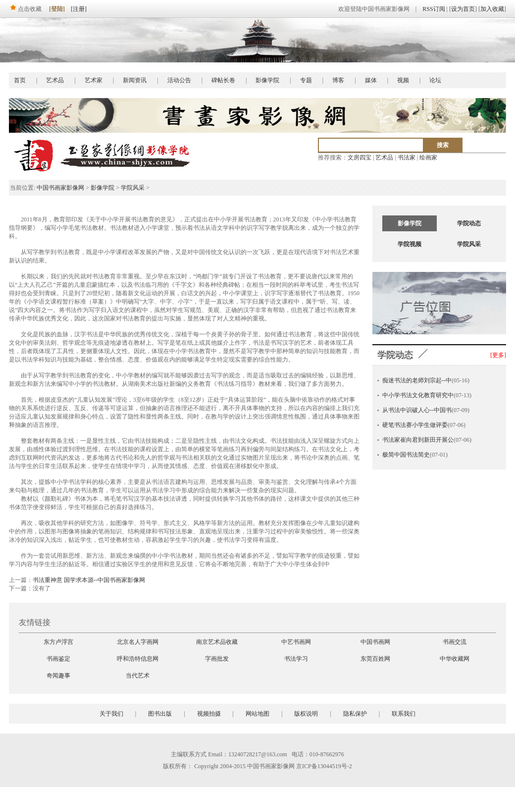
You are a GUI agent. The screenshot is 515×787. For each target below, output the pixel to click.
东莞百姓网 (375, 658)
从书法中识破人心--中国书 (417, 410)
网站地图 (257, 713)
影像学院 (267, 80)
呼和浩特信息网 (137, 658)
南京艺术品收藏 (217, 641)
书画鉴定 (58, 658)
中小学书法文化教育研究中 (418, 395)
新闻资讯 (135, 80)
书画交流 (454, 641)
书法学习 (296, 658)
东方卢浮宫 (58, 641)
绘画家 (428, 157)
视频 (403, 80)
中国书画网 (375, 641)
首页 (20, 80)
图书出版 (160, 713)
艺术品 (55, 80)
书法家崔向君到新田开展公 (418, 439)
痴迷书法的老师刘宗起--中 (417, 380)
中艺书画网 (296, 641)
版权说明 (306, 713)
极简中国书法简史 (406, 454)
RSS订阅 (433, 8)
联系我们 (403, 713)
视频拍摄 (209, 713)
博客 (338, 80)
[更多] (498, 355)
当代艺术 (138, 675)
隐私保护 (355, 713)
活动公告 (179, 80)
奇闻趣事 (58, 675)
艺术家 (94, 80)
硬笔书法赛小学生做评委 (415, 424)
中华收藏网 (454, 658)
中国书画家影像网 (60, 187)
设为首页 (463, 8)
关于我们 (111, 713)
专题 (306, 80)
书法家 (406, 157)
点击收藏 (25, 8)
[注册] (79, 8)
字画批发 (217, 658)
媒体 (371, 80)
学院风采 (133, 187)
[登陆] (57, 8)
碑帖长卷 (223, 80)
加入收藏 (492, 8)
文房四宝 (359, 157)
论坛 (435, 80)
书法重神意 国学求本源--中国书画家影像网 (89, 580)
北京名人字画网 (137, 641)
